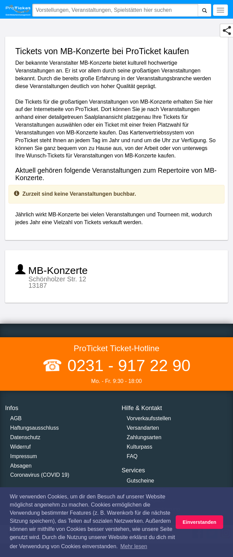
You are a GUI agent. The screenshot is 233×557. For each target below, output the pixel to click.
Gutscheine (140, 481)
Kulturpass (140, 447)
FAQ (132, 456)
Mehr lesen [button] (133, 546)
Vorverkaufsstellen (149, 418)
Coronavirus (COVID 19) (39, 475)
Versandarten (143, 428)
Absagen (21, 466)
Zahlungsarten (144, 437)
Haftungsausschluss (34, 428)
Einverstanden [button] (199, 522)
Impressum (23, 456)
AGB (16, 418)
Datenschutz (25, 437)
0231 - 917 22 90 (126, 365)
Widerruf (20, 447)
